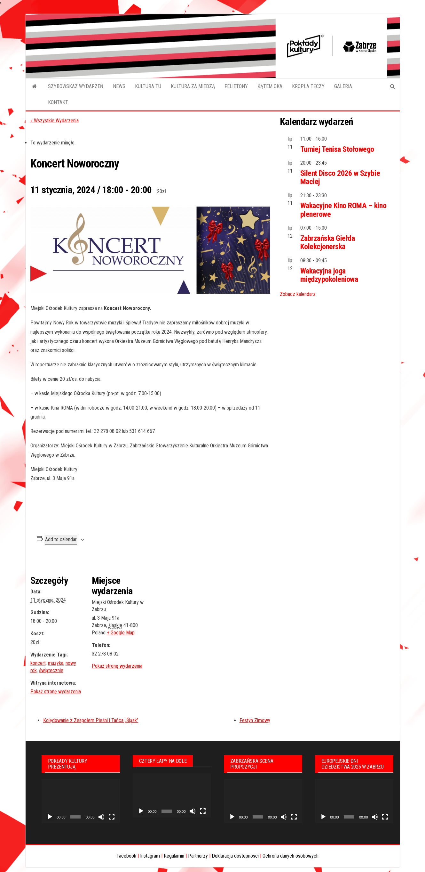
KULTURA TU (148, 86)
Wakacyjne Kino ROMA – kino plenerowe (343, 209)
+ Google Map (121, 633)
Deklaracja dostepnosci (235, 856)
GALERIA (343, 86)
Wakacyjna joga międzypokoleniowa (329, 275)
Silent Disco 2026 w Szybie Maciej (340, 177)
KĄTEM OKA (269, 86)
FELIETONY (236, 86)
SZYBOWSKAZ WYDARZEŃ (75, 86)
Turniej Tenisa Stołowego (337, 149)
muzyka (55, 663)
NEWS (119, 86)
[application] (81, 801)
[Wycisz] (101, 817)
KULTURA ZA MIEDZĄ (193, 86)
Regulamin (174, 856)
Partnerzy (198, 856)
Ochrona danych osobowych (291, 856)
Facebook (126, 856)
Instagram (150, 856)
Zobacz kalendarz (298, 294)
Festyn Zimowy (255, 720)
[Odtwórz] (50, 817)
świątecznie (51, 670)
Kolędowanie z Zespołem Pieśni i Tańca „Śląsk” (90, 720)
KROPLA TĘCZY (308, 86)
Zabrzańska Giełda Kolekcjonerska (327, 242)
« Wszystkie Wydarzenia (54, 121)
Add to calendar (61, 539)
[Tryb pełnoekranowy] (111, 817)
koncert (38, 663)
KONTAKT (58, 102)
